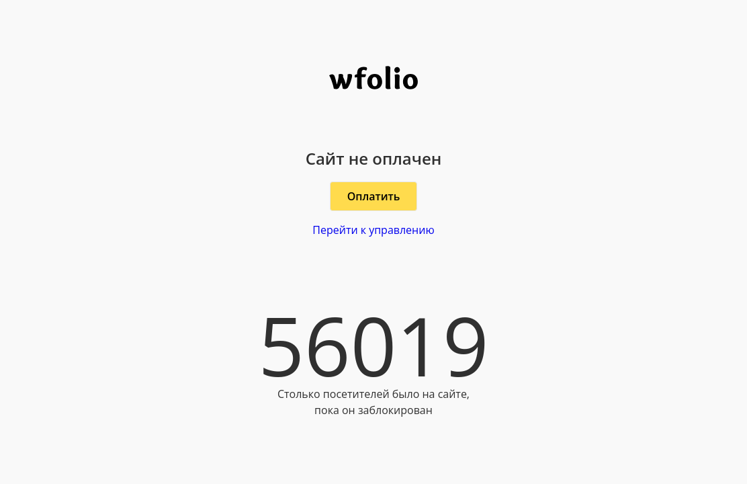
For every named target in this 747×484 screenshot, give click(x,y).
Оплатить (373, 196)
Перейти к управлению (373, 230)
